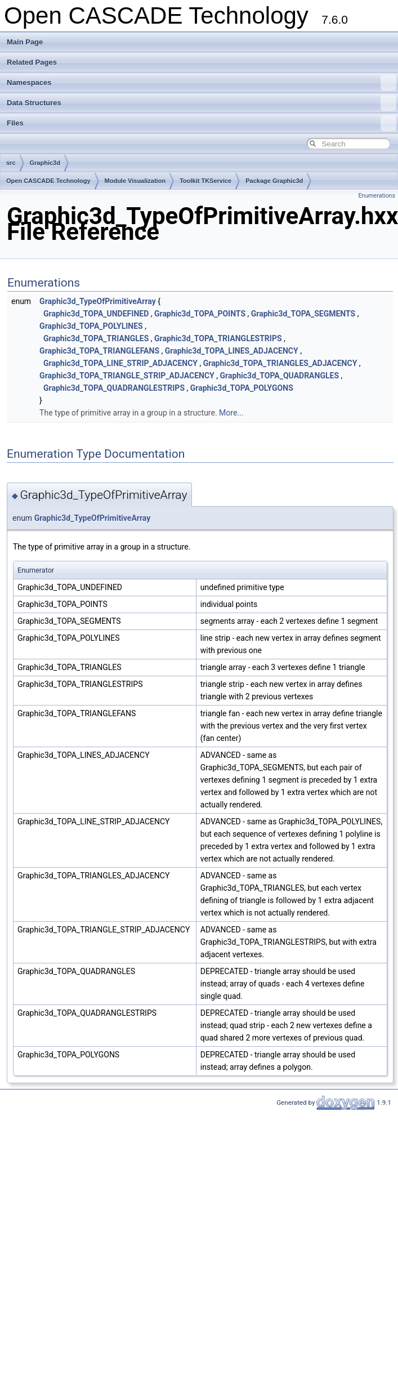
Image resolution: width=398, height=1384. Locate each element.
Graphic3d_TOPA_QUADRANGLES (279, 375)
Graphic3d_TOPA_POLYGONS (241, 387)
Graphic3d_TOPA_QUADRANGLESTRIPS (114, 387)
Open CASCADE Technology (48, 180)
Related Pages (32, 62)
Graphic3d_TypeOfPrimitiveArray (97, 301)
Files (201, 123)
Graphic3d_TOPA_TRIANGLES (96, 338)
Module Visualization (135, 180)
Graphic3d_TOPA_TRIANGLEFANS (99, 350)
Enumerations (376, 195)
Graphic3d (45, 162)
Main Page (25, 42)
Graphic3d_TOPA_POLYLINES (91, 326)
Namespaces (201, 83)
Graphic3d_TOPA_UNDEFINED (96, 313)
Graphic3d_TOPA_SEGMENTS (303, 313)
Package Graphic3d (274, 180)
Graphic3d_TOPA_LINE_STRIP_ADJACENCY (120, 363)
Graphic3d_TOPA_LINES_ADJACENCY (231, 350)
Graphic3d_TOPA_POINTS (199, 313)
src (11, 162)
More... (231, 412)
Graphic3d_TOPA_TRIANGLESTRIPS (218, 338)
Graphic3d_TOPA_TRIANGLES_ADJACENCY (280, 363)
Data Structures (201, 103)
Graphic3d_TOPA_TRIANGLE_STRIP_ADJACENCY (126, 375)
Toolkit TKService (205, 180)
